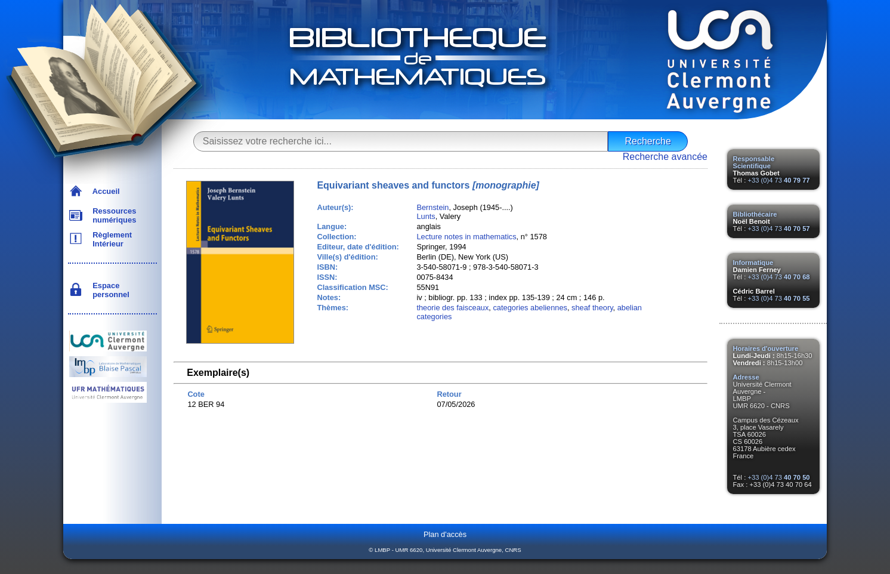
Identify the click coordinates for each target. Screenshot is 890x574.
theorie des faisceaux (452, 307)
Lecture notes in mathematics (466, 236)
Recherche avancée (665, 157)
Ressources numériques (112, 215)
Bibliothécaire (755, 214)
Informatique (753, 262)
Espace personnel (108, 290)
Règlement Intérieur (110, 239)
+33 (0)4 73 (778, 180)
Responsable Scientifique (754, 162)
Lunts (425, 216)
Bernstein (432, 207)
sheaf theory (592, 307)
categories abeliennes (530, 307)
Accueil (104, 191)
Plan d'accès (445, 534)
